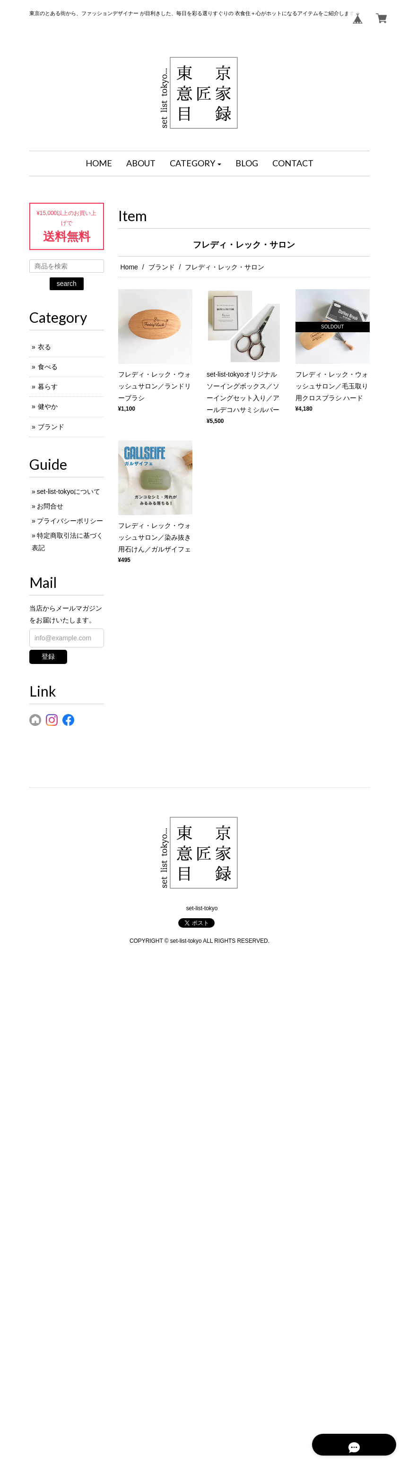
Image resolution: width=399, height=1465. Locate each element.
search (67, 283)
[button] (196, 163)
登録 (48, 656)
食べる (48, 367)
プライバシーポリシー (70, 521)
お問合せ (50, 506)
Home (129, 267)
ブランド (161, 267)
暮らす (48, 386)
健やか (48, 406)
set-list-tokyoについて (69, 491)
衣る (44, 347)
